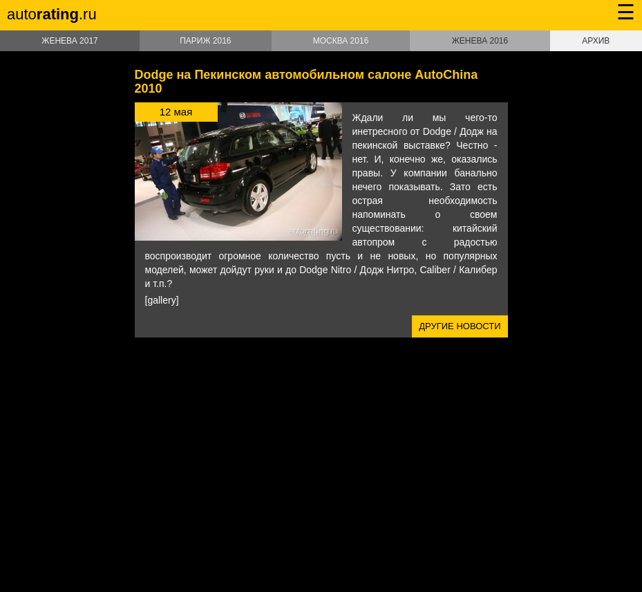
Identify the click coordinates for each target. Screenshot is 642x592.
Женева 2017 (69, 41)
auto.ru (52, 14)
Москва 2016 (341, 41)
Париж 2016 (205, 41)
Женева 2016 (480, 41)
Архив (596, 41)
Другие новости (459, 326)
